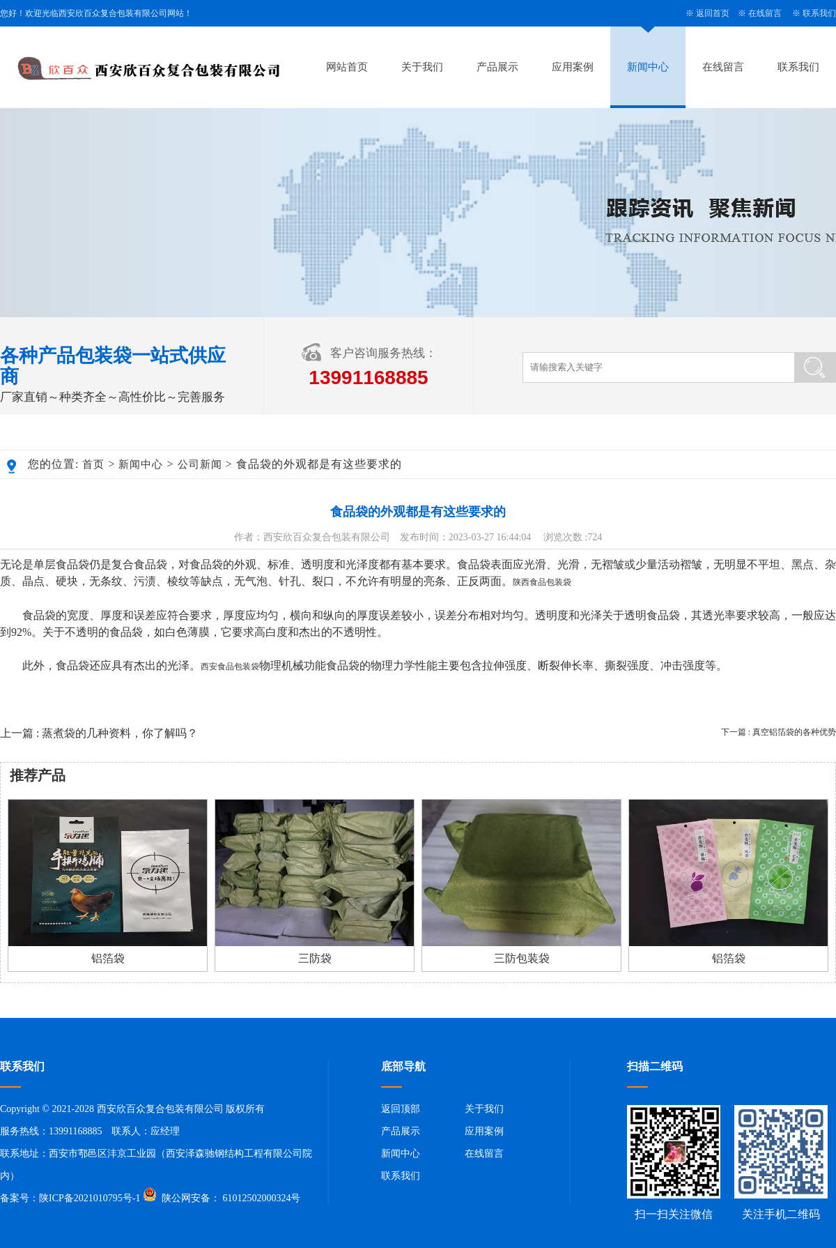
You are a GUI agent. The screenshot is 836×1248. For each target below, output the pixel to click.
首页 (93, 464)
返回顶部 (400, 1109)
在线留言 (765, 13)
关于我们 (422, 67)
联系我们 (819, 13)
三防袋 (315, 958)
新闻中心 (648, 67)
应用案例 (573, 67)
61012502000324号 (260, 1198)
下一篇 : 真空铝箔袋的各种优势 (778, 732)
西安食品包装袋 (230, 666)
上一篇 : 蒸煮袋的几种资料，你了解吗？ (99, 733)
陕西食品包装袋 (542, 582)
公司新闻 (200, 464)
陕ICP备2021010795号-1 (89, 1198)
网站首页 (347, 67)
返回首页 (712, 13)
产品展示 (497, 67)
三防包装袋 (522, 958)
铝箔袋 (108, 958)
